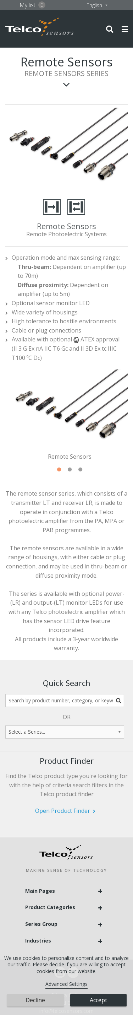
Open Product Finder (62, 811)
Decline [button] (35, 1000)
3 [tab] (80, 469)
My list (32, 5)
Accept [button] (98, 1000)
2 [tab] (69, 469)
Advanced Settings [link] (66, 984)
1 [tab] (58, 469)
